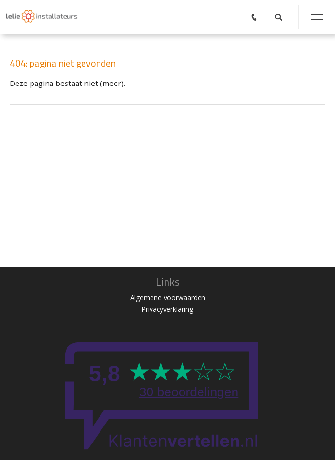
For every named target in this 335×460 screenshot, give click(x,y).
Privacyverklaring (167, 309)
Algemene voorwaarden (167, 297)
